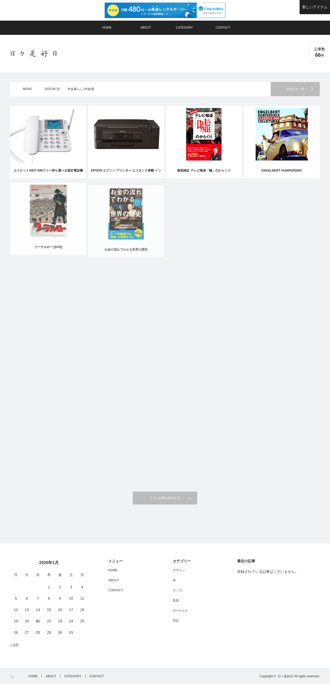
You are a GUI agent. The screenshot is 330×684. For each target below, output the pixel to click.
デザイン (179, 570)
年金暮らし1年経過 (81, 89)
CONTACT (223, 27)
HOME (107, 27)
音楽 (176, 600)
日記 (176, 620)
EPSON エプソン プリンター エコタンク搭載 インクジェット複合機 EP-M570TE (126, 173)
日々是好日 (285, 676)
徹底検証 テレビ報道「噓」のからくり (203, 171)
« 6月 (14, 645)
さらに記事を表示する (165, 498)
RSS (12, 676)
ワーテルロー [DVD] (48, 252)
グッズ (177, 590)
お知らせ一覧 (295, 89)
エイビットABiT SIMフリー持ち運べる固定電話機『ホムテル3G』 (48, 173)
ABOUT (145, 27)
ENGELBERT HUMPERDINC (281, 172)
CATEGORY (184, 27)
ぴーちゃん (180, 610)
